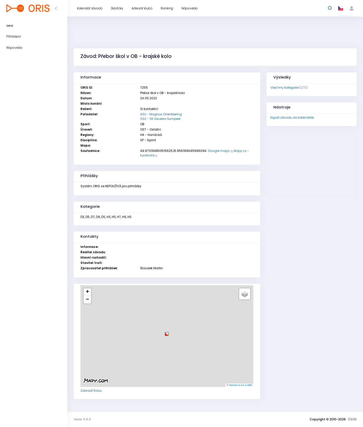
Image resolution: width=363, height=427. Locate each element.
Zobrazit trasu (91, 390)
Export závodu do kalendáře (292, 117)
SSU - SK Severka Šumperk (160, 119)
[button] (167, 332)
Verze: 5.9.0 (82, 419)
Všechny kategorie (284, 87)
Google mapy (218, 151)
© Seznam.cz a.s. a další (239, 385)
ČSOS (352, 419)
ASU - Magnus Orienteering (161, 114)
